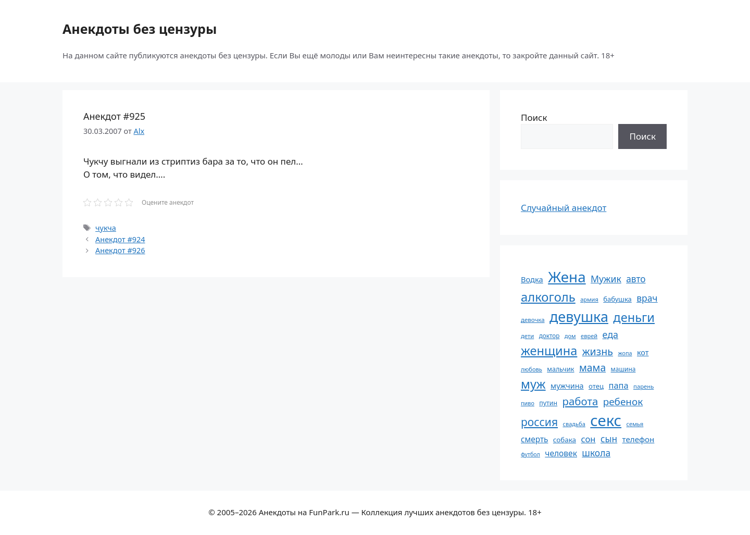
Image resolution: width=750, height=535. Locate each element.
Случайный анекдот (563, 208)
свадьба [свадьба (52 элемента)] (573, 424)
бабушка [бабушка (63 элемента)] (617, 299)
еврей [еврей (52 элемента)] (589, 336)
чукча (105, 228)
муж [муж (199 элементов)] (533, 384)
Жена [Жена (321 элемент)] (567, 277)
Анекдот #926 (120, 250)
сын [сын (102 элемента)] (609, 439)
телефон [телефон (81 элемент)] (638, 439)
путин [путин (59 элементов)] (548, 403)
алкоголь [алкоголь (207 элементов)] (548, 297)
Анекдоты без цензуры (140, 29)
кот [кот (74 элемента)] (643, 352)
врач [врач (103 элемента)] (646, 298)
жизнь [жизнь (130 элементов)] (597, 351)
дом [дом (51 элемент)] (570, 336)
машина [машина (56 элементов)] (623, 369)
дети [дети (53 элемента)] (527, 336)
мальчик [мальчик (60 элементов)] (560, 369)
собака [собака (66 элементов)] (564, 439)
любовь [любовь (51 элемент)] (531, 369)
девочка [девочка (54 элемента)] (533, 320)
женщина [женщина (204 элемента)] (549, 350)
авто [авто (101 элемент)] (635, 279)
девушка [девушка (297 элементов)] (578, 316)
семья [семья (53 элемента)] (635, 424)
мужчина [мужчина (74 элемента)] (567, 386)
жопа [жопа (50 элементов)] (625, 353)
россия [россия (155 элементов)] (539, 421)
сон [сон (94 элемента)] (588, 439)
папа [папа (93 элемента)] (619, 385)
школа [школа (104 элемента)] (596, 452)
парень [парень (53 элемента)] (643, 386)
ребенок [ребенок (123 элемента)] (623, 401)
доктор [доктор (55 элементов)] (549, 335)
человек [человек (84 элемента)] (561, 453)
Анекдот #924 (120, 239)
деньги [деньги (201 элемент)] (634, 317)
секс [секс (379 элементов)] (605, 420)
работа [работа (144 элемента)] (580, 401)
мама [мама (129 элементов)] (592, 367)
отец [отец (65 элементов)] (596, 386)
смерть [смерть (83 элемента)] (534, 439)
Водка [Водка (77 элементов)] (532, 279)
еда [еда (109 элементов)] (610, 334)
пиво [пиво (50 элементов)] (527, 403)
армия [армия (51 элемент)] (589, 299)
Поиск (534, 117)
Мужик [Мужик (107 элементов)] (606, 278)
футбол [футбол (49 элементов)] (530, 454)
